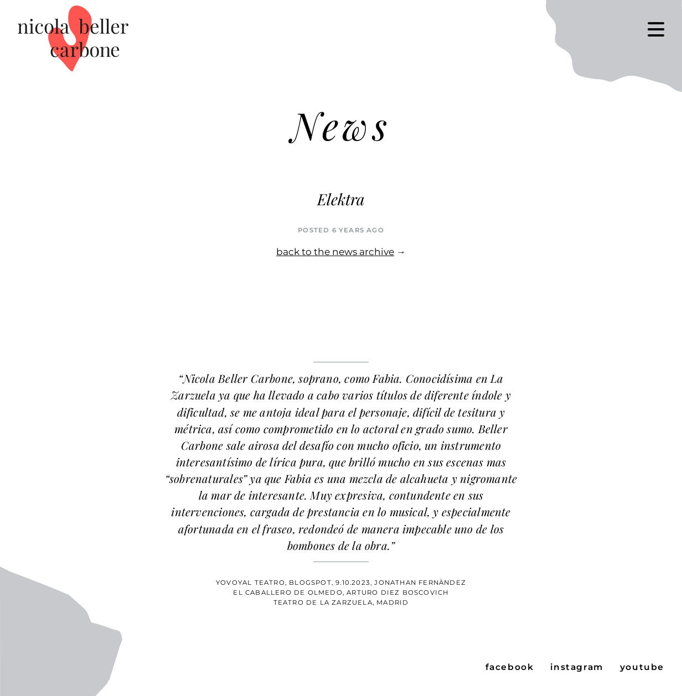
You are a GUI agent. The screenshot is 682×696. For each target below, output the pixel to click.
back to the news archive (335, 251)
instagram (576, 667)
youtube (642, 667)
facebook (509, 667)
